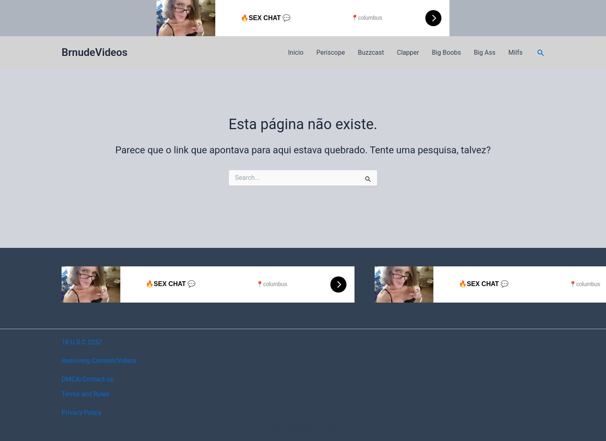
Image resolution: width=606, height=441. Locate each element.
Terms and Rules (85, 394)
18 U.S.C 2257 (82, 342)
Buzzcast (371, 52)
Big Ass (484, 52)
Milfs (515, 52)
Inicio (295, 52)
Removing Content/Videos (99, 361)
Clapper (408, 52)
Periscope (330, 52)
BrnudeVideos (95, 52)
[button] (540, 53)
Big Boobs (446, 52)
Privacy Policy (81, 412)
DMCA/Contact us (87, 379)
